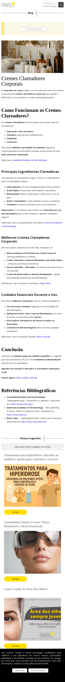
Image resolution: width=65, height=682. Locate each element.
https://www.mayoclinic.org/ (33, 421)
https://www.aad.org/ (17, 414)
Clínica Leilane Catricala (26, 377)
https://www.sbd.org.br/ (21, 404)
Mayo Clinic (45, 283)
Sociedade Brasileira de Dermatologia (29, 160)
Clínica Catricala (43, 336)
